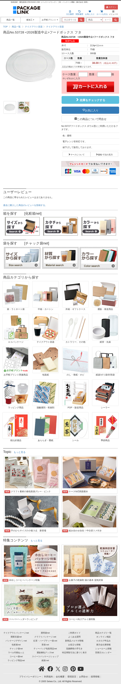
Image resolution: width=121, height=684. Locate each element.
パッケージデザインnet (16, 641)
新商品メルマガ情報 (74, 641)
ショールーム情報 (103, 649)
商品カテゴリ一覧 (103, 633)
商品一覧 (10, 20)
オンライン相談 (103, 637)
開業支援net (16, 637)
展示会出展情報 (103, 645)
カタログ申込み (103, 641)
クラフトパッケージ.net (45, 637)
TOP (5, 26)
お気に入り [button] (91, 110)
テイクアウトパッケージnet (16, 633)
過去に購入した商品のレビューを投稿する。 (25, 205)
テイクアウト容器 (34, 26)
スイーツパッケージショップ (45, 656)
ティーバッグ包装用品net (45, 649)
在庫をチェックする (90, 100)
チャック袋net (16, 649)
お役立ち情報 (74, 645)
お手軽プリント (50, 20)
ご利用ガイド (74, 633)
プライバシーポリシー (30, 676)
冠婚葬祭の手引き (74, 649)
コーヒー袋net (16, 656)
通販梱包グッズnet (45, 653)
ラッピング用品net (16, 660)
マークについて (77, 154)
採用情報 (95, 676)
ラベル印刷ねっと (16, 653)
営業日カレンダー (103, 653)
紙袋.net (45, 660)
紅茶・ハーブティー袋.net (45, 641)
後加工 (30, 20)
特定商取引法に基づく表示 (74, 653)
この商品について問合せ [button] (92, 118)
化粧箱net (16, 645)
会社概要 (60, 676)
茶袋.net (45, 645)
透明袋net (45, 633)
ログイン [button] (111, 7)
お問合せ (83, 676)
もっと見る (20, 452)
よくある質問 (74, 637)
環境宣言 (71, 676)
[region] (60, 26)
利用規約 (48, 676)
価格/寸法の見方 (105, 154)
